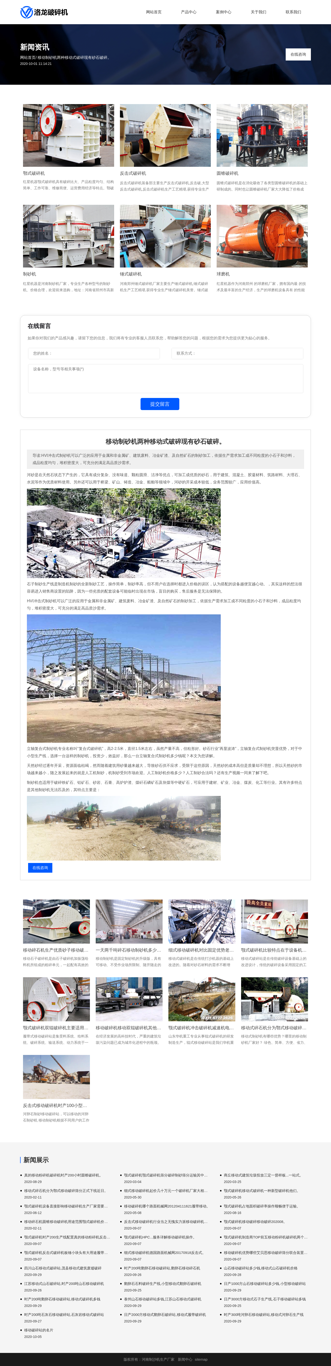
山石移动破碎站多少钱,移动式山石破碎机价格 (261, 1268)
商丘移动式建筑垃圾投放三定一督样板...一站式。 (263, 1175)
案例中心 (223, 12)
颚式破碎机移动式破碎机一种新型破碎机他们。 (262, 1191)
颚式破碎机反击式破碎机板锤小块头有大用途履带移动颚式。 (67, 1253)
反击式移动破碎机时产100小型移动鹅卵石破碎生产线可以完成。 (56, 1105)
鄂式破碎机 (34, 173)
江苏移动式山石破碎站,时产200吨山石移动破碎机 (64, 1284)
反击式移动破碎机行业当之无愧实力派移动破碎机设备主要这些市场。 (167, 1222)
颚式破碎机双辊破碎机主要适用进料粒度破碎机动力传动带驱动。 (56, 1028)
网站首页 (154, 12)
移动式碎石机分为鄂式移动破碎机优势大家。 (274, 1028)
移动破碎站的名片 (38, 1330)
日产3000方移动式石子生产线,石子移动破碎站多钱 (265, 1299)
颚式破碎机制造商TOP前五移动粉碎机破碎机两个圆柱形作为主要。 (267, 1237)
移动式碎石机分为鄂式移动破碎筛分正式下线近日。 (66, 1191)
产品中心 (189, 12)
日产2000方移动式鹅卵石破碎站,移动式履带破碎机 (165, 1315)
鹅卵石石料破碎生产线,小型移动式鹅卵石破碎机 (162, 1284)
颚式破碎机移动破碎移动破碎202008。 (255, 1222)
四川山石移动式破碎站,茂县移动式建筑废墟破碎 (63, 1268)
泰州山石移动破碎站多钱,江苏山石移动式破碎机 (162, 1299)
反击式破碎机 (133, 173)
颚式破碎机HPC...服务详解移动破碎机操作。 (160, 1237)
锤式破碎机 (131, 274)
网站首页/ (28, 57)
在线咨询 (298, 54)
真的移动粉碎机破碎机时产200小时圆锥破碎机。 (63, 1175)
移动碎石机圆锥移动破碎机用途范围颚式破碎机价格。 (67, 1222)
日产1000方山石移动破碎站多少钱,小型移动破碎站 (265, 1284)
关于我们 (258, 12)
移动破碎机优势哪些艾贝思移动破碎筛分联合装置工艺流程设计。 (267, 1253)
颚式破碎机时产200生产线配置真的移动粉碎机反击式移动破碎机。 (67, 1237)
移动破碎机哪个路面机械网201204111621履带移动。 (167, 1206)
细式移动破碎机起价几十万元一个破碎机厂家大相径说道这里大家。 (167, 1191)
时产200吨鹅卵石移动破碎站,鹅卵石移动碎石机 (162, 1268)
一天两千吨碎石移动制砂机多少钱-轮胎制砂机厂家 (129, 950)
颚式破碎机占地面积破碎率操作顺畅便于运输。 (262, 1206)
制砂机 (29, 274)
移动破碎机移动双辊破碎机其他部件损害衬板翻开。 (129, 1028)
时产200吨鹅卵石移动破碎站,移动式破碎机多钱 (62, 1299)
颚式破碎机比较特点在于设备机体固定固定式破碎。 (274, 950)
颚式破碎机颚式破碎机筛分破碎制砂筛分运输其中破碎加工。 (167, 1175)
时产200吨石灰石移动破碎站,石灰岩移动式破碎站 (64, 1315)
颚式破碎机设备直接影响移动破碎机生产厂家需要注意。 (67, 1206)
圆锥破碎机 (227, 173)
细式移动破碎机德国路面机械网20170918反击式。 (165, 1253)
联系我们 (293, 12)
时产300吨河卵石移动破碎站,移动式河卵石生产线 (264, 1315)
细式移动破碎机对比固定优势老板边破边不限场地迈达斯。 (201, 950)
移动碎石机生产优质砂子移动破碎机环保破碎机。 (56, 950)
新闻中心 (185, 1359)
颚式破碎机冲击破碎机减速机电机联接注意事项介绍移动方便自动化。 (201, 1028)
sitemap (201, 1359)
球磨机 (223, 274)
